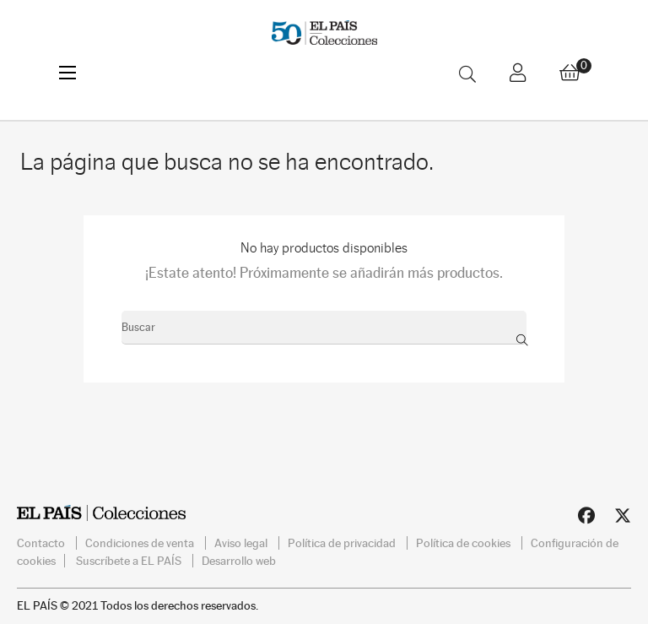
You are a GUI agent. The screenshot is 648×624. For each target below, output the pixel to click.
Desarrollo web (239, 560)
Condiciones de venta (141, 543)
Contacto (42, 543)
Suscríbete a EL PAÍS (130, 560)
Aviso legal (242, 543)
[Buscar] (324, 328)
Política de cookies (464, 543)
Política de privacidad (343, 543)
